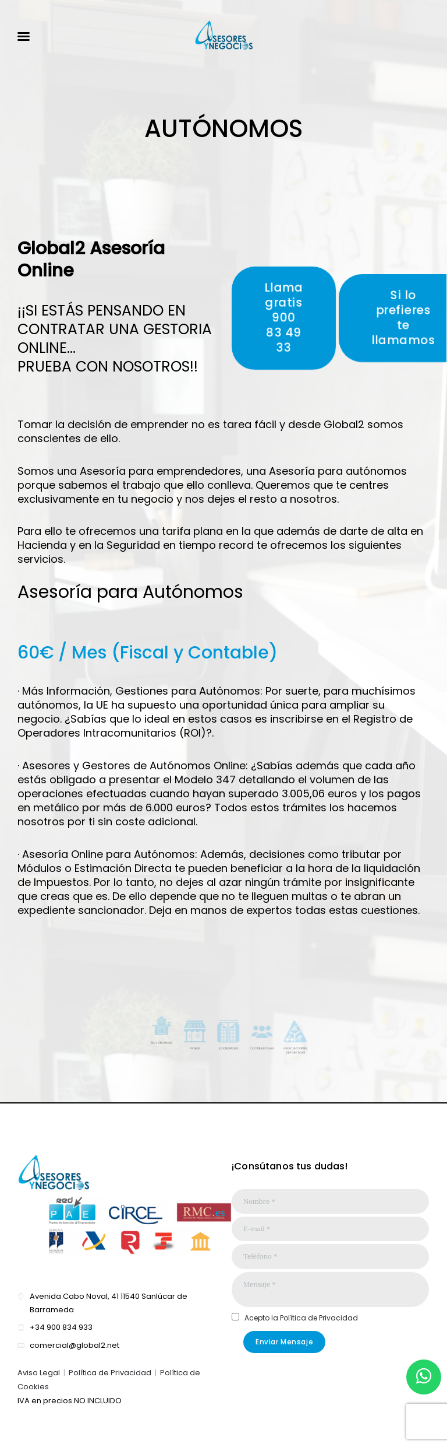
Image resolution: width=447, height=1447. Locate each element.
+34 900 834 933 (61, 1327)
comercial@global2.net (74, 1345)
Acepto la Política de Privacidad (301, 1318)
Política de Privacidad (110, 1372)
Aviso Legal (38, 1372)
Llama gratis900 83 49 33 (283, 317)
